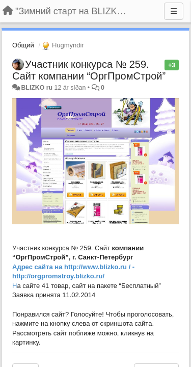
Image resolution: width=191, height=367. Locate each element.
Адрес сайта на (38, 267)
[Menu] (173, 11)
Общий (23, 45)
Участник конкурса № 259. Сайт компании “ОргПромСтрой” (89, 70)
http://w (76, 267)
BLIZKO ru (37, 87)
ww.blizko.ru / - (111, 267)
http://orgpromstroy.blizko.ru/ (58, 276)
